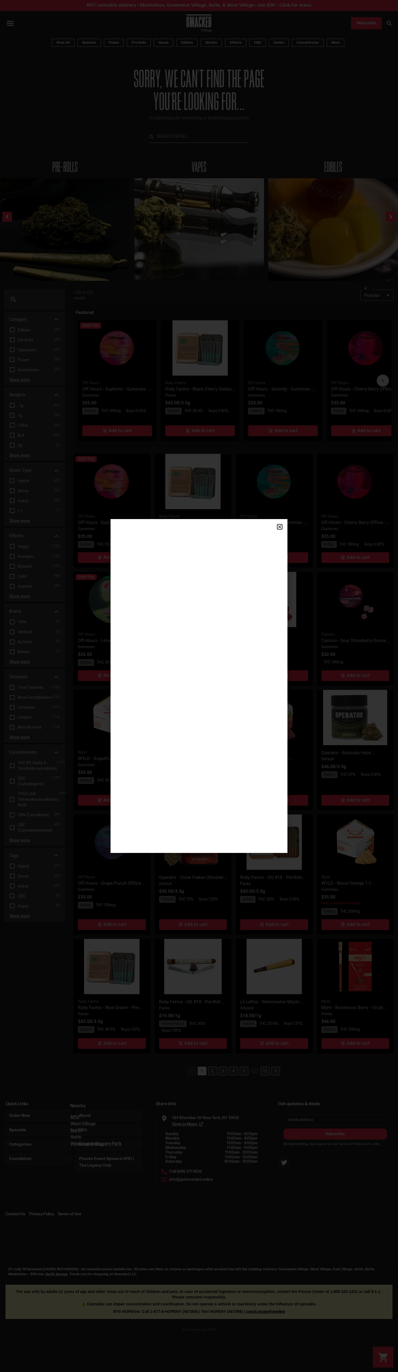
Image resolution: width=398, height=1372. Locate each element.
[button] (279, 527)
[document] (199, 686)
